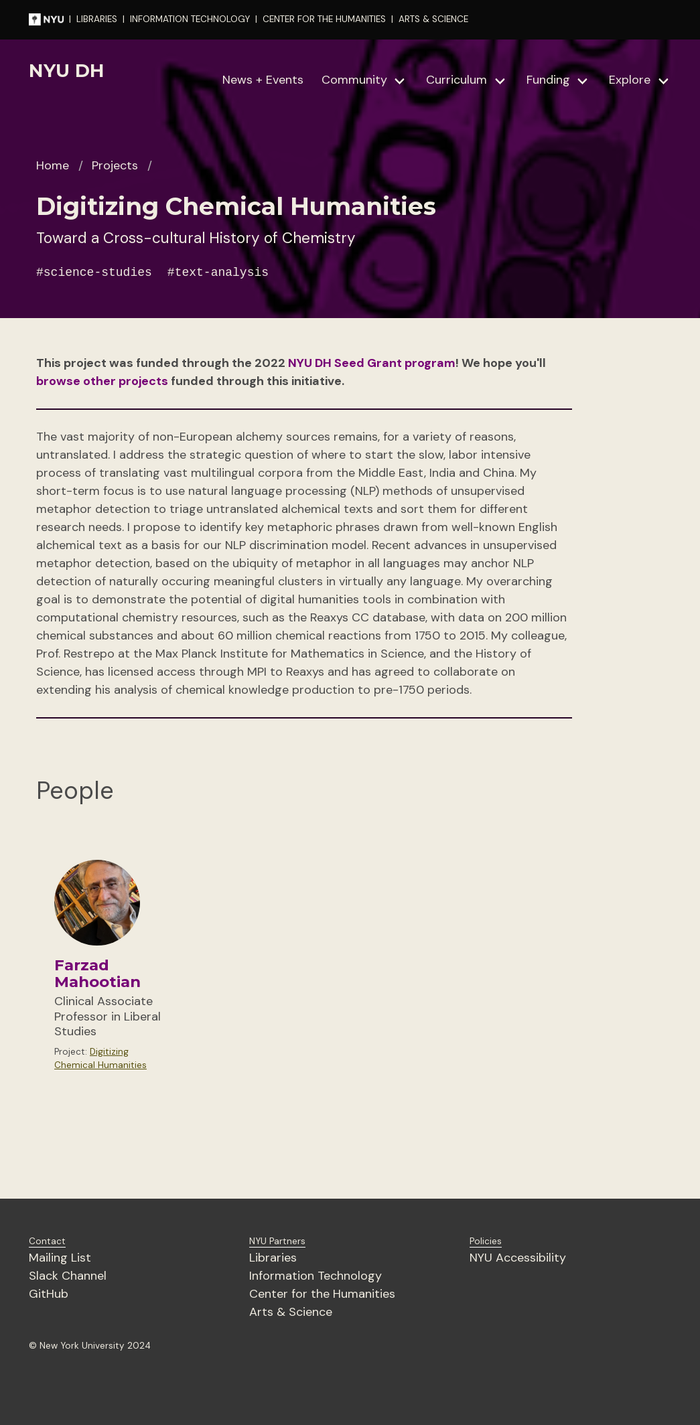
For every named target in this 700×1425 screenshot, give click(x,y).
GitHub (48, 1294)
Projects (115, 165)
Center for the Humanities (322, 1294)
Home (52, 165)
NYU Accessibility (518, 1258)
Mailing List (60, 1258)
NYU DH (66, 71)
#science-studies (94, 272)
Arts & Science (290, 1312)
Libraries (273, 1258)
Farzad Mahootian (97, 973)
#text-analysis (218, 272)
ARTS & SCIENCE (433, 19)
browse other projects (102, 381)
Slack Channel (68, 1276)
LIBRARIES (96, 19)
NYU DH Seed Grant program (372, 363)
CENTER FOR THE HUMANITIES (324, 19)
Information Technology (315, 1276)
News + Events (262, 80)
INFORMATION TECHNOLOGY (190, 19)
